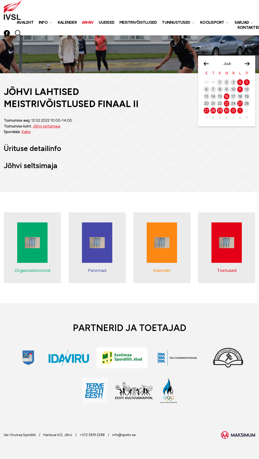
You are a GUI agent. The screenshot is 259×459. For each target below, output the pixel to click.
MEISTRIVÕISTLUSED (138, 22)
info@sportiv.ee (124, 435)
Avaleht (25, 22)
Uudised (106, 22)
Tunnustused (176, 22)
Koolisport (212, 22)
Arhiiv (88, 22)
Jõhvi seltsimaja (46, 126)
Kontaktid (248, 27)
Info (43, 22)
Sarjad (241, 22)
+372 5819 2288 (92, 435)
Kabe (26, 132)
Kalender (67, 22)
